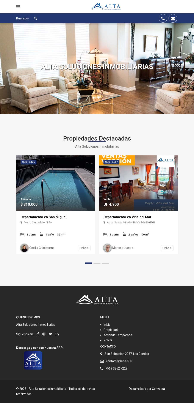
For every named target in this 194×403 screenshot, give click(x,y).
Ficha (84, 248)
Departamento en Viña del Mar (127, 217)
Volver (108, 340)
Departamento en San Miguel (43, 217)
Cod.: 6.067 (111, 162)
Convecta (158, 388)
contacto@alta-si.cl (119, 361)
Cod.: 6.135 (28, 162)
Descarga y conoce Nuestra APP (39, 347)
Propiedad (111, 330)
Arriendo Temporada (118, 335)
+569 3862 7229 (116, 368)
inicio (107, 324)
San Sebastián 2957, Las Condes (127, 354)
